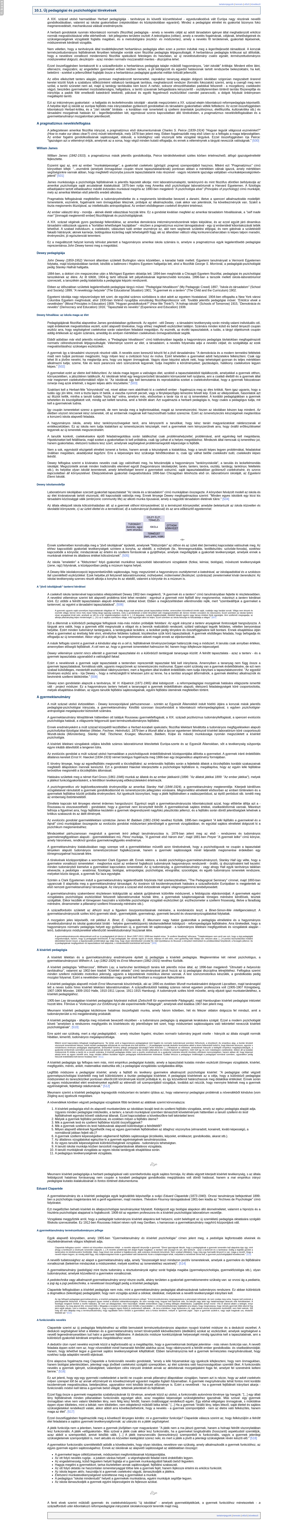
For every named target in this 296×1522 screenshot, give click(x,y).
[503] (134, 383)
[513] (248, 1254)
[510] (75, 1027)
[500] (255, 140)
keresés (239, 4)
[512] (106, 1086)
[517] (71, 1411)
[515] (69, 1313)
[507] (214, 617)
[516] (62, 1371)
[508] (94, 676)
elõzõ (246, 4)
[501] (60, 175)
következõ (256, 4)
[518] (253, 1438)
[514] (182, 1263)
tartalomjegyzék (226, 4)
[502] (61, 366)
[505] (125, 555)
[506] (120, 604)
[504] (225, 499)
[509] (154, 943)
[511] (101, 1057)
